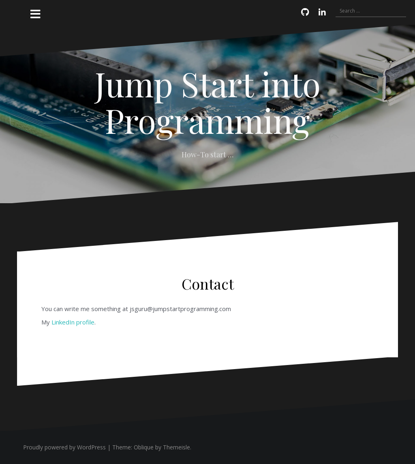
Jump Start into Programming (208, 101)
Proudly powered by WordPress (64, 447)
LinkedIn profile (72, 322)
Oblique (144, 447)
